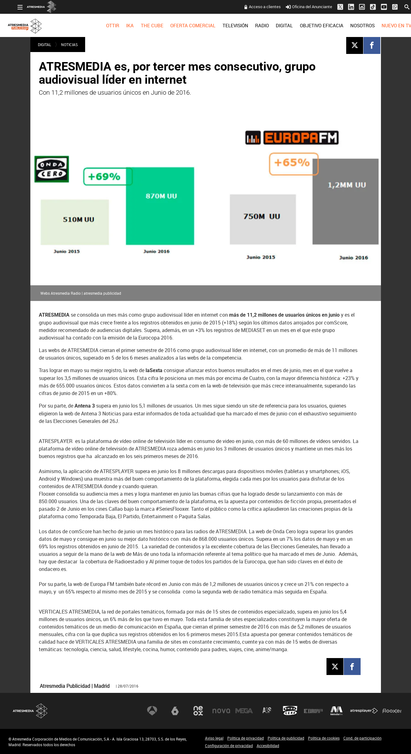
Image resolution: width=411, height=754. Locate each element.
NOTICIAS (69, 44)
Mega (244, 710)
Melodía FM (336, 710)
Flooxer (392, 710)
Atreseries (267, 710)
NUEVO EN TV (387, 25)
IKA (121, 25)
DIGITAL (275, 25)
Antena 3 (152, 710)
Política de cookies (324, 738)
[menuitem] (104, 25)
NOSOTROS (353, 25)
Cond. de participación (362, 738)
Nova (221, 710)
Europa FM (313, 710)
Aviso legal (214, 738)
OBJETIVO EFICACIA (312, 25)
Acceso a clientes (256, 6)
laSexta (175, 710)
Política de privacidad (245, 738)
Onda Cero (290, 710)
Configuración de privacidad (229, 745)
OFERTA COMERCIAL (183, 25)
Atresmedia (30, 711)
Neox (198, 710)
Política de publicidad (286, 738)
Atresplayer (364, 710)
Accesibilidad (268, 745)
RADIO (253, 25)
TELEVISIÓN (226, 25)
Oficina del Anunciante (300, 6)
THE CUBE (143, 25)
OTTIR (103, 25)
